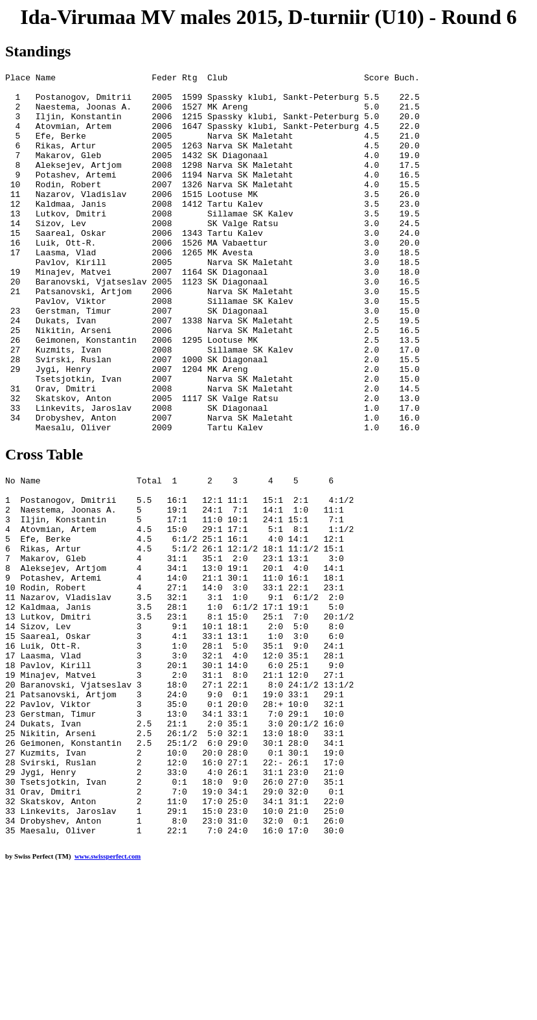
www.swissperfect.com (107, 1000)
